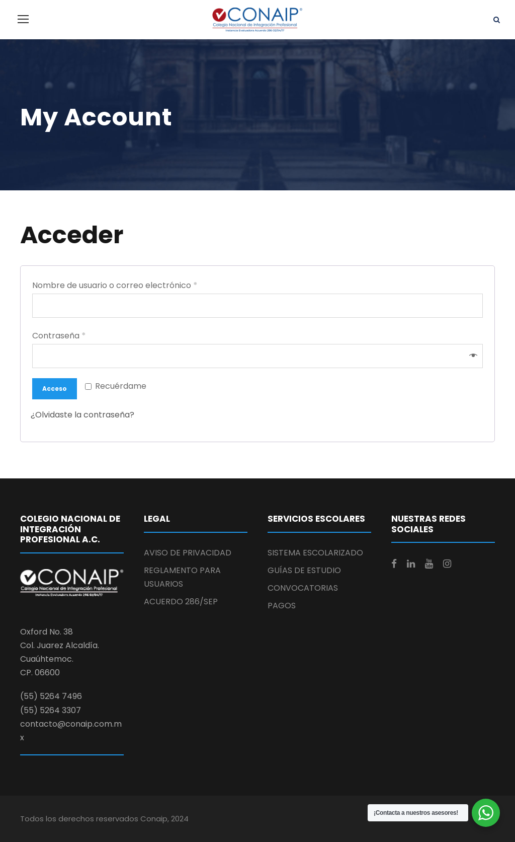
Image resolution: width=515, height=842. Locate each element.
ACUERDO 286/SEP (181, 601)
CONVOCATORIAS (303, 588)
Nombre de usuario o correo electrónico (115, 285)
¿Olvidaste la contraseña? (82, 414)
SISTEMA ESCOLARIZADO (315, 552)
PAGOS (282, 605)
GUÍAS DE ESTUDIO (304, 570)
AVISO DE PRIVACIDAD (187, 552)
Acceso (54, 388)
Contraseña (59, 335)
